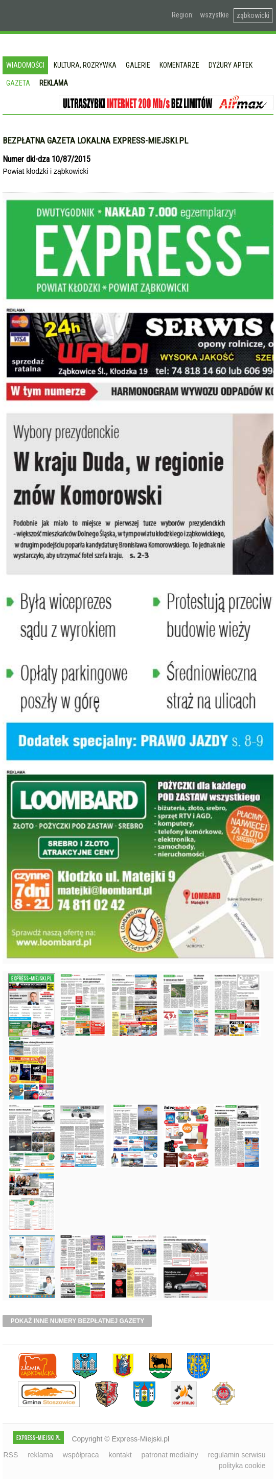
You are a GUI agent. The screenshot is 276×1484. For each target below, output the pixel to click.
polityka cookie (242, 1465)
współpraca (81, 1455)
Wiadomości (25, 65)
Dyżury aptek (230, 65)
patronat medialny (170, 1455)
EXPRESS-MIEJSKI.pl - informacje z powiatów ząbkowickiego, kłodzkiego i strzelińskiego (74, 16)
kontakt (120, 1455)
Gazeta (18, 83)
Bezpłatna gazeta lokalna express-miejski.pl (95, 140)
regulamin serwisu (237, 1455)
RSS (10, 1455)
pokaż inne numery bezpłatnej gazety (77, 1321)
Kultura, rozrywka (85, 65)
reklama (40, 1455)
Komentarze (179, 65)
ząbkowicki (253, 15)
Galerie (138, 65)
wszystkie (214, 15)
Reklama (53, 83)
